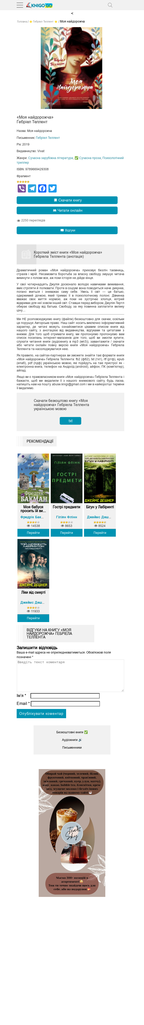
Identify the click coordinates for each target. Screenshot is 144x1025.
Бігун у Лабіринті (100, 507)
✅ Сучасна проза (88, 158)
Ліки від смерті (33, 592)
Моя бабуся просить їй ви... (33, 509)
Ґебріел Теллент (48, 138)
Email (23, 709)
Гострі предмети (66, 507)
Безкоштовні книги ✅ (72, 738)
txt (71, 421)
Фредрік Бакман (33, 517)
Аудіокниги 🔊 (72, 746)
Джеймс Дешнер (101, 517)
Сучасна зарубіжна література (50, 158)
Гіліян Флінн (66, 517)
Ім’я (21, 702)
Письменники (72, 754)
